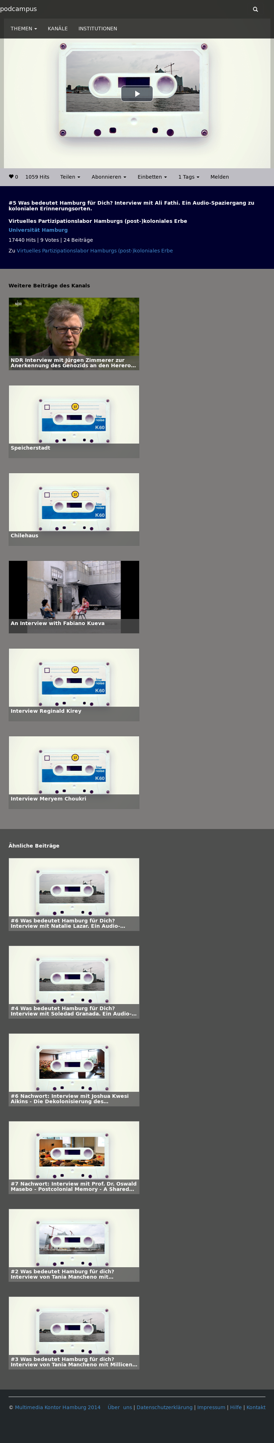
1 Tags (188, 177)
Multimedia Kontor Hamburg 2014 (58, 1407)
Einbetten (152, 177)
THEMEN (24, 29)
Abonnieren (109, 177)
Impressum (211, 1407)
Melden (219, 177)
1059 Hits (37, 177)
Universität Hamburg (38, 230)
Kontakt (256, 1407)
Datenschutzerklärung (165, 1407)
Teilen (70, 177)
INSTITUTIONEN (97, 29)
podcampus (18, 9)
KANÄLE (58, 29)
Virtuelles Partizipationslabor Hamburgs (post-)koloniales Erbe (95, 251)
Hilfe (236, 1407)
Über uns (120, 1407)
